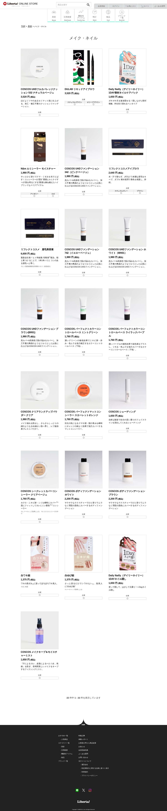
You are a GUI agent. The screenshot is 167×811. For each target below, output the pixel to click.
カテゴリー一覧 (64, 743)
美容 (62, 746)
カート (145, 6)
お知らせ (81, 746)
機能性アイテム (66, 754)
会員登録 (101, 6)
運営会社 (85, 764)
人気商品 (64, 739)
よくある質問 (159, 6)
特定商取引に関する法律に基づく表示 (95, 768)
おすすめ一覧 (63, 736)
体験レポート (83, 739)
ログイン (115, 6)
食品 (62, 757)
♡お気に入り (130, 6)
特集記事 (81, 736)
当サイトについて (84, 761)
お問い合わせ (83, 757)
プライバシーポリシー (90, 775)
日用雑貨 (64, 750)
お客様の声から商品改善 (87, 743)
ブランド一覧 (63, 761)
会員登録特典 (83, 750)
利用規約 (85, 772)
